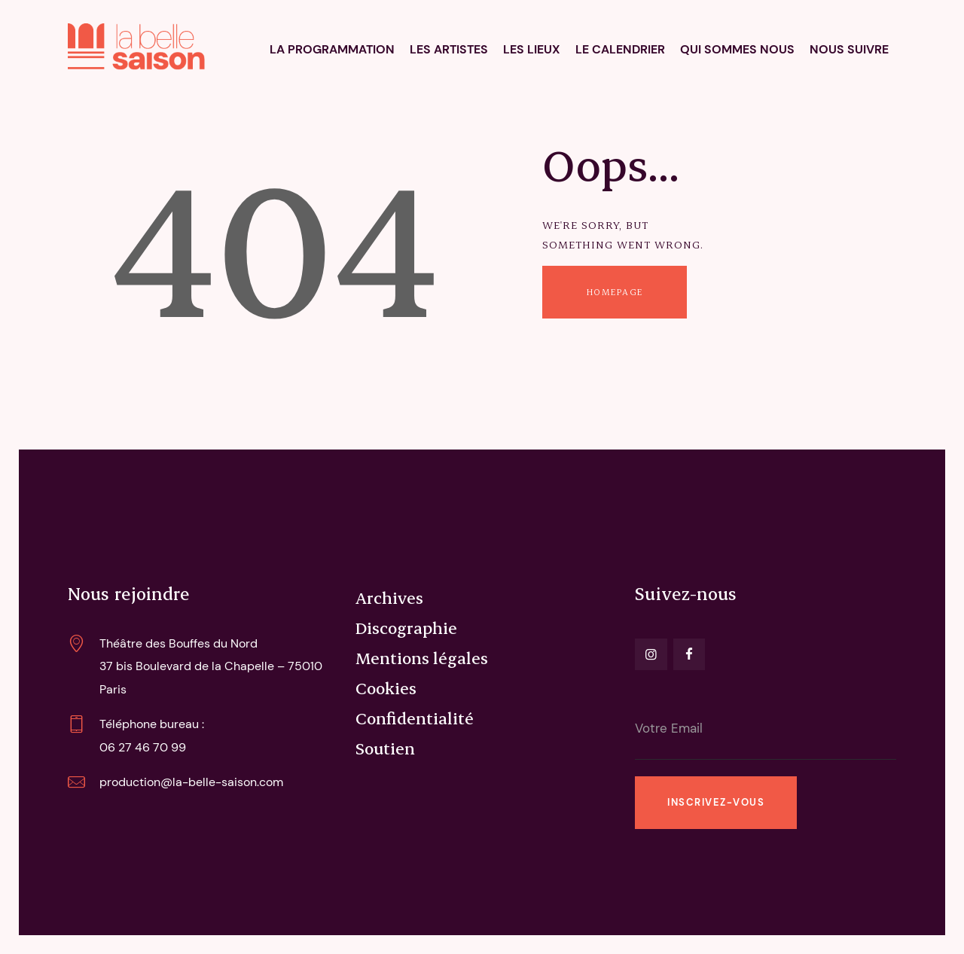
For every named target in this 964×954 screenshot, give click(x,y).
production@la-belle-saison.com (191, 782)
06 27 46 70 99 (142, 747)
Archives (389, 597)
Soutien (385, 747)
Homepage (615, 291)
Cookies (385, 687)
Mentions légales (421, 657)
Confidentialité (414, 717)
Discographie (406, 627)
